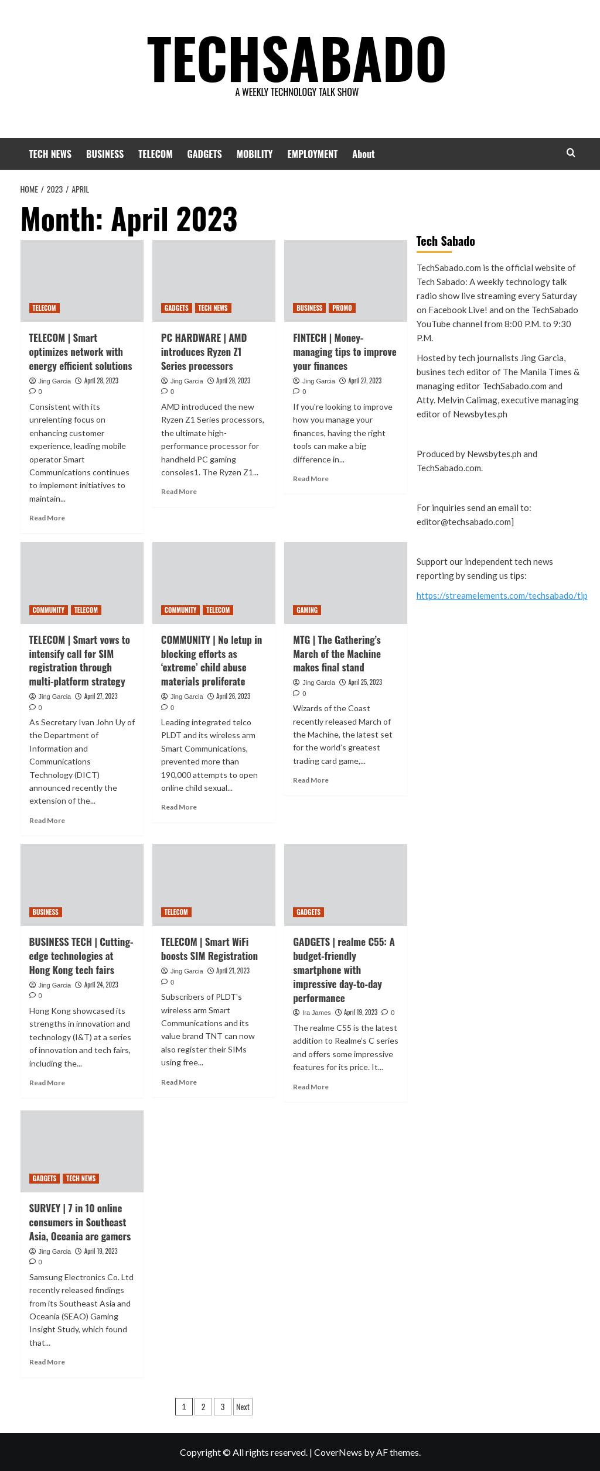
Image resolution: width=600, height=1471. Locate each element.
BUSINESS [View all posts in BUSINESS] (309, 308)
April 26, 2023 (233, 696)
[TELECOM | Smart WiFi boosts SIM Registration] (213, 885)
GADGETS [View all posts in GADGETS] (177, 308)
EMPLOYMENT (313, 154)
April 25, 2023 (365, 682)
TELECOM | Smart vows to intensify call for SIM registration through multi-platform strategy (79, 660)
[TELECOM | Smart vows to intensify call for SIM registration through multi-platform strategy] (82, 583)
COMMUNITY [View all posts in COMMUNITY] (48, 610)
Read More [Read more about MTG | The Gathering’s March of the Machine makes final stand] (311, 780)
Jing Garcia (55, 381)
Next (243, 1406)
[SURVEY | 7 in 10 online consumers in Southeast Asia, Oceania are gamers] (82, 1151)
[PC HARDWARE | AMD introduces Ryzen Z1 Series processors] (213, 281)
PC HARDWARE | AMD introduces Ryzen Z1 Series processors (204, 351)
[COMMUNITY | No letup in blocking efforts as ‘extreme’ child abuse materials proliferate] (213, 583)
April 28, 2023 (101, 380)
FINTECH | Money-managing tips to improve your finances (345, 351)
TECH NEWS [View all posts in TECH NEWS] (213, 308)
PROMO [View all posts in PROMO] (342, 308)
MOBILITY (255, 154)
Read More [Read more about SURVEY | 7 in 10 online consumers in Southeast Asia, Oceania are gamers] (47, 1361)
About (363, 154)
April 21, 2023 (233, 970)
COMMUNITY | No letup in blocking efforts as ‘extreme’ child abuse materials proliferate (211, 660)
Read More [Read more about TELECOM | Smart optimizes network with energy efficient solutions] (47, 517)
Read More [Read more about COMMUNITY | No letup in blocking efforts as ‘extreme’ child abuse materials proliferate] (179, 807)
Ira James (316, 1012)
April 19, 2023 (360, 1012)
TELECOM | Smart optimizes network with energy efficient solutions (80, 351)
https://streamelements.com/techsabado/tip (502, 595)
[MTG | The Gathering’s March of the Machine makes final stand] (345, 583)
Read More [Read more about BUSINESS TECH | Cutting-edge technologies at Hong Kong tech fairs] (47, 1082)
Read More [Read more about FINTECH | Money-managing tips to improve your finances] (311, 478)
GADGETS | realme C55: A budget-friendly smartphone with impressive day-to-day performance (344, 969)
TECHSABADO (297, 55)
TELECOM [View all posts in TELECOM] (44, 308)
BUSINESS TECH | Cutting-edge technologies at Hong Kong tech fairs (81, 955)
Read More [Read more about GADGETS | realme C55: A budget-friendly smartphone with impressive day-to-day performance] (311, 1086)
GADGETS (204, 154)
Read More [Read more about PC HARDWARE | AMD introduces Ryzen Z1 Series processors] (179, 491)
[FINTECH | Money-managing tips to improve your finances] (345, 281)
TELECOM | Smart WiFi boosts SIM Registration (209, 948)
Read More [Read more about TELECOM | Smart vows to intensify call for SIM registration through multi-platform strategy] (47, 820)
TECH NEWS (50, 154)
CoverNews (338, 1452)
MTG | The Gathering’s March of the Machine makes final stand (337, 653)
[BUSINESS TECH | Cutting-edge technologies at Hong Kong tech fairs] (82, 885)
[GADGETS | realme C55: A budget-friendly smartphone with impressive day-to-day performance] (345, 885)
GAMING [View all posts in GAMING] (307, 610)
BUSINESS (105, 154)
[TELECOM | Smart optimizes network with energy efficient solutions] (82, 281)
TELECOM (155, 154)
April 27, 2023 (364, 380)
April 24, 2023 (101, 984)
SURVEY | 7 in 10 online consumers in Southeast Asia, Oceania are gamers (80, 1222)
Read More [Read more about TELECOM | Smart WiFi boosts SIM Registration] (179, 1082)
